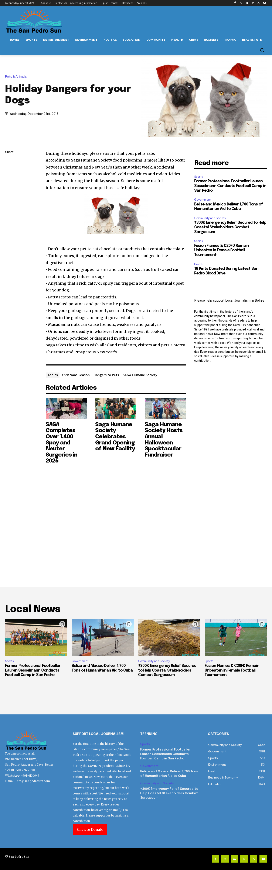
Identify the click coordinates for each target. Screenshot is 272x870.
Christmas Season (76, 375)
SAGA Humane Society (140, 375)
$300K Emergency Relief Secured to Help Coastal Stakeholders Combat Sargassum (230, 227)
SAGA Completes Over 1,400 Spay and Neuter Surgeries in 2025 (61, 443)
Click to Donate (90, 829)
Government (202, 199)
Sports (198, 176)
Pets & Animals (17, 76)
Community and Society (210, 218)
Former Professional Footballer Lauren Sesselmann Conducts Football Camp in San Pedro (230, 185)
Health (198, 264)
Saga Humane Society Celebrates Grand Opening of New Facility (115, 437)
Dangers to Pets (106, 375)
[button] (262, 50)
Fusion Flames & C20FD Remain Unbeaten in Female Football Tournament (221, 250)
